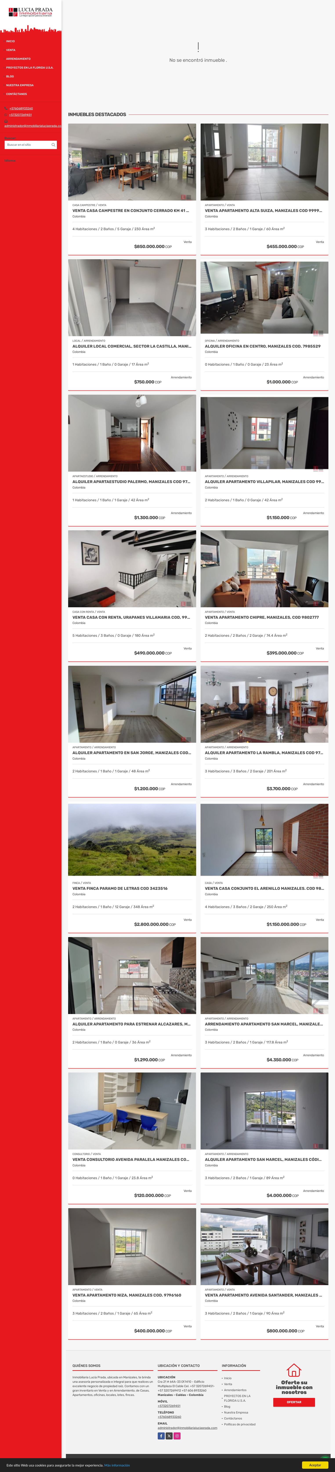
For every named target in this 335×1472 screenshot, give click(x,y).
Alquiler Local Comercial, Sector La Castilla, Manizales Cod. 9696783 (132, 346)
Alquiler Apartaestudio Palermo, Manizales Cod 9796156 (132, 482)
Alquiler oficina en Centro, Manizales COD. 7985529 (263, 346)
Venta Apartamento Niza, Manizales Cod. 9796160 (126, 1295)
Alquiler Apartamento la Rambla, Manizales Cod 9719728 (264, 753)
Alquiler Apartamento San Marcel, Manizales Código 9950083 (264, 1159)
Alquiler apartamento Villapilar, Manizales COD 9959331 (264, 482)
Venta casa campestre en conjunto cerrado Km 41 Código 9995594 (132, 210)
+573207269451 (20, 115)
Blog (10, 76)
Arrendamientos (235, 1390)
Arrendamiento (18, 58)
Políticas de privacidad (239, 1424)
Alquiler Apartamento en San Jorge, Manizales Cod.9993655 (132, 753)
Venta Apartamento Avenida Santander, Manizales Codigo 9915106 (264, 1295)
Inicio (10, 41)
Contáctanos (16, 94)
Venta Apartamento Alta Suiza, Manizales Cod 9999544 (264, 210)
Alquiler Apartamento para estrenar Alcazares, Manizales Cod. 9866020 (132, 1024)
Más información (117, 1465)
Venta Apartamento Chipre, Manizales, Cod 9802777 (262, 617)
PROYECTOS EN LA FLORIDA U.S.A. (29, 67)
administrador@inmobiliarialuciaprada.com (34, 126)
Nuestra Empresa (20, 85)
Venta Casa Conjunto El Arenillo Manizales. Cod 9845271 (264, 888)
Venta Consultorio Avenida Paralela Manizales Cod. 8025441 (132, 1159)
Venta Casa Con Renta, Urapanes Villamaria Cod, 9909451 (132, 617)
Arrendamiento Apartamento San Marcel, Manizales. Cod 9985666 (264, 1024)
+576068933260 (21, 108)
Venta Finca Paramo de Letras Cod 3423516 (120, 888)
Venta (10, 50)
